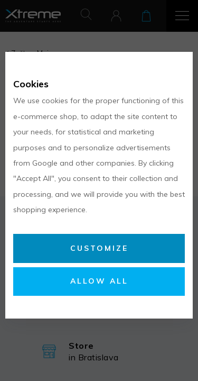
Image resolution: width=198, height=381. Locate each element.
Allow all (99, 281)
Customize (99, 248)
